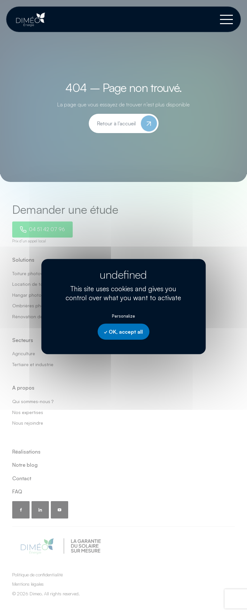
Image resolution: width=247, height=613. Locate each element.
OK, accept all (123, 332)
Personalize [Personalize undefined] (123, 316)
